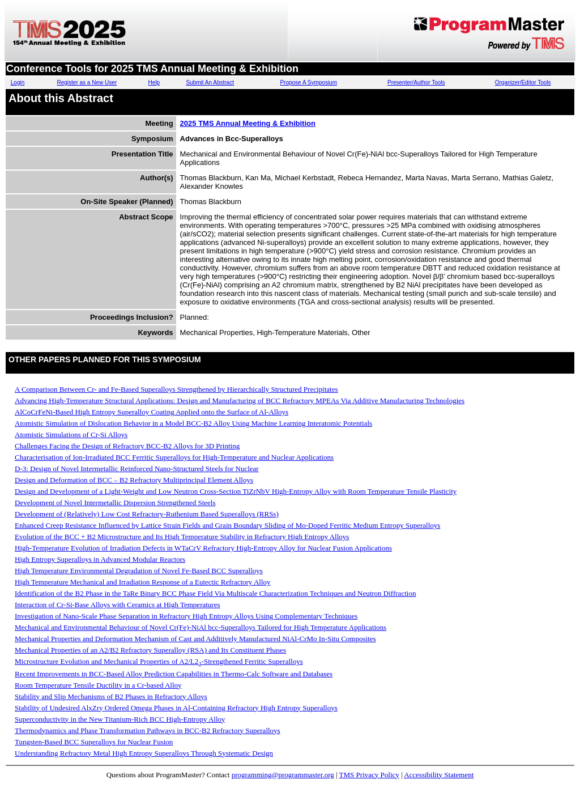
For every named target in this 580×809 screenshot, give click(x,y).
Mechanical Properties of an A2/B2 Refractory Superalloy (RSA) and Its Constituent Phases (150, 650)
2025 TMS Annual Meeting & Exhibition (247, 123)
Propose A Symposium (308, 82)
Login (17, 82)
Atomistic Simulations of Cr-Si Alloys (71, 434)
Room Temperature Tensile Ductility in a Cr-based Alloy (98, 685)
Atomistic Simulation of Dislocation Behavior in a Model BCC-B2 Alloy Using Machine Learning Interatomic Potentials (193, 423)
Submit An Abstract (210, 82)
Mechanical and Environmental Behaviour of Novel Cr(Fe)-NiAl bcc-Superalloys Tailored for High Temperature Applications (200, 627)
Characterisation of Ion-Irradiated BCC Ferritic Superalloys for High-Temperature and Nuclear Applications (174, 457)
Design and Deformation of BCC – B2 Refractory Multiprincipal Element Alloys (134, 480)
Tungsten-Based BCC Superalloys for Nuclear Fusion (94, 742)
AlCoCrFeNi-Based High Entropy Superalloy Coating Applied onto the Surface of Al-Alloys (151, 412)
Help (154, 82)
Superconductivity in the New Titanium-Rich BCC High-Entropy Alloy (120, 719)
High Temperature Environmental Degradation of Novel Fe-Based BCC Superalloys (139, 570)
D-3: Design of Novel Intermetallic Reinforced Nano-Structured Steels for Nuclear (137, 468)
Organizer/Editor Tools (523, 82)
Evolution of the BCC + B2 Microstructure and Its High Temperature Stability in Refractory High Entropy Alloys (182, 536)
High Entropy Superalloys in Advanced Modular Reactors (100, 559)
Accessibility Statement (439, 774)
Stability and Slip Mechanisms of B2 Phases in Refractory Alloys (111, 696)
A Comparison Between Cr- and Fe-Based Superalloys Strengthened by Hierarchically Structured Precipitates (176, 389)
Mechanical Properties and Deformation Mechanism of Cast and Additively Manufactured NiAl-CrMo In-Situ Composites (195, 638)
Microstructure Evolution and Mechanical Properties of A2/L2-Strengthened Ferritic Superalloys (159, 661)
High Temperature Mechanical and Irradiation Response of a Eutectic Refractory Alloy (143, 582)
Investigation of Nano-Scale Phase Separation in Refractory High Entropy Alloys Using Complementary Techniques (186, 616)
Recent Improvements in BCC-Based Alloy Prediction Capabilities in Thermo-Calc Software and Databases (173, 674)
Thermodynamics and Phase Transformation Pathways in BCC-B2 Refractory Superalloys (147, 730)
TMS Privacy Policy (369, 774)
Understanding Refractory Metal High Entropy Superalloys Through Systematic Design (144, 753)
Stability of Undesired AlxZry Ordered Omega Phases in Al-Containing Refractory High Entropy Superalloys (176, 708)
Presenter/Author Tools (416, 82)
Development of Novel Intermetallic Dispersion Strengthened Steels (115, 502)
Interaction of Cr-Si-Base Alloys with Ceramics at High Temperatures (117, 604)
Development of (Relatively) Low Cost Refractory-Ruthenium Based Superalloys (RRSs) (147, 514)
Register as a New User (87, 82)
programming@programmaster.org (283, 774)
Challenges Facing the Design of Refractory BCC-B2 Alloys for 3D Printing (127, 446)
